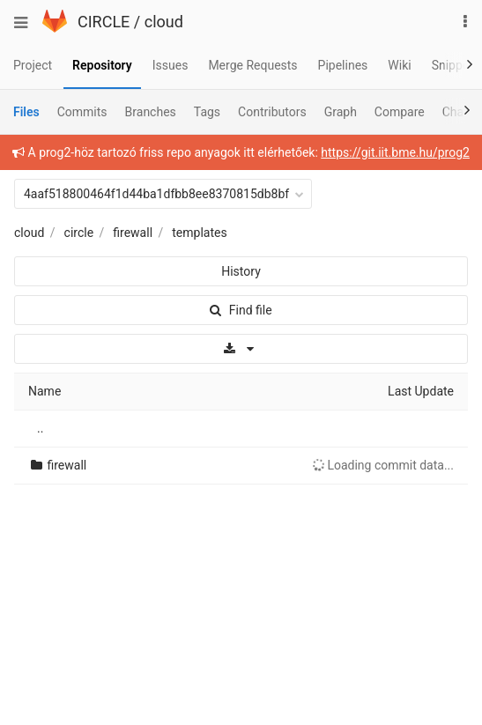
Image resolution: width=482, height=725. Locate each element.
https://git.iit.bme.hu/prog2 (395, 152)
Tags (207, 112)
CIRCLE (104, 21)
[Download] (241, 349)
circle (79, 233)
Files (26, 112)
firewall (132, 233)
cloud (164, 21)
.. (40, 428)
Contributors (272, 112)
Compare (399, 112)
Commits (82, 112)
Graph (340, 112)
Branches (150, 112)
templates (199, 233)
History (241, 271)
